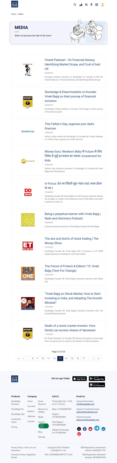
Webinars (31, 416)
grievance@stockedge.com (87, 420)
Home (13, 14)
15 (72, 358)
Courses (31, 421)
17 (83, 358)
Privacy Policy (17, 447)
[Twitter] (79, 429)
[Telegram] (97, 428)
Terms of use (29, 447)
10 (43, 358)
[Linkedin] (103, 429)
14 (66, 358)
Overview (31, 406)
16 (77, 358)
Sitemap (41, 437)
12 (54, 358)
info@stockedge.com (85, 404)
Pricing (14, 427)
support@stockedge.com (87, 412)
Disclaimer (15, 450)
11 (48, 358)
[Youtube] (90, 429)
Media (40, 417)
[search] (74, 4)
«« (19, 358)
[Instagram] (79, 434)
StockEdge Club (18, 414)
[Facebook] (85, 429)
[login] (102, 4)
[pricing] (80, 4)
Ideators (31, 411)
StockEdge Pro (17, 409)
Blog (40, 432)
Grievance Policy (18, 455)
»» (98, 358)
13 (60, 358)
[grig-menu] (96, 4)
